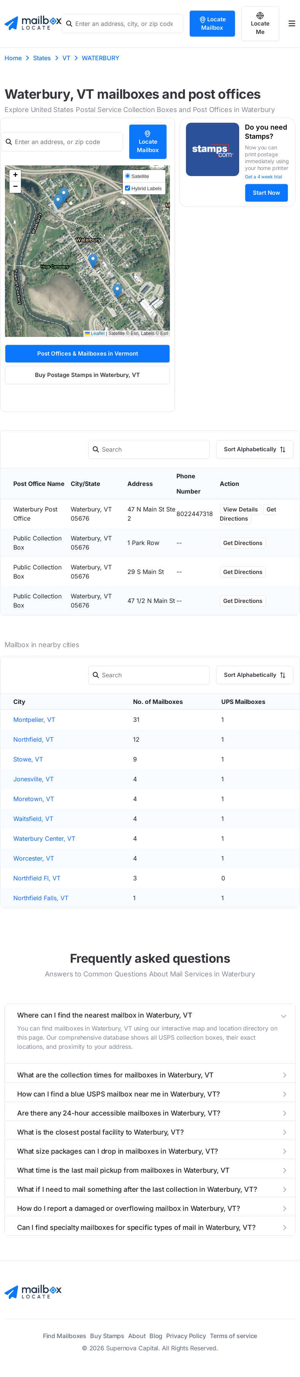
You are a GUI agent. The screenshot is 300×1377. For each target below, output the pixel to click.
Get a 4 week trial (263, 177)
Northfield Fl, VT (36, 878)
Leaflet (95, 333)
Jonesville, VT (33, 779)
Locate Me (260, 23)
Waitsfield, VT (33, 818)
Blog (156, 1336)
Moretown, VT (33, 799)
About (137, 1336)
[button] (63, 195)
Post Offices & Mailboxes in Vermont (87, 353)
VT (66, 58)
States (42, 58)
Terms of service (233, 1336)
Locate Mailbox (212, 23)
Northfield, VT (33, 739)
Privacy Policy (186, 1336)
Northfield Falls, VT (40, 898)
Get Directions (248, 514)
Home (13, 58)
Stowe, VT (28, 759)
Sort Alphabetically (255, 449)
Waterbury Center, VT (44, 838)
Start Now (266, 192)
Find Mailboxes (65, 1336)
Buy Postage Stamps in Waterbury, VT (87, 374)
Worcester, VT (33, 858)
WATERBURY (100, 58)
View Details (240, 509)
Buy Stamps (107, 1336)
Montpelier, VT (34, 719)
